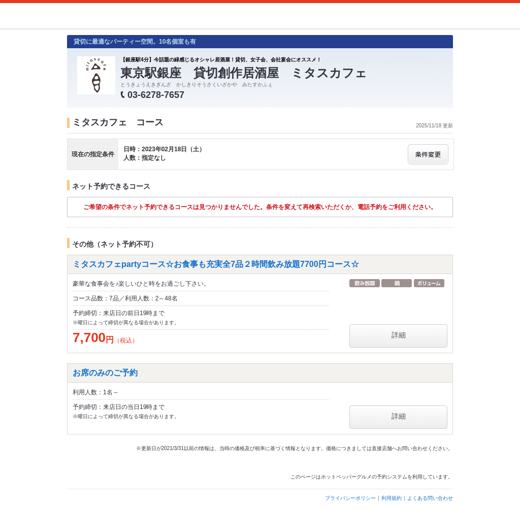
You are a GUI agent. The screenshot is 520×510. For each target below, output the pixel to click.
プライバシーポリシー (350, 498)
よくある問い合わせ (430, 498)
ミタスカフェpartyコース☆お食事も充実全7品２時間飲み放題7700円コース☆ (216, 264)
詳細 (399, 335)
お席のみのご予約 (105, 372)
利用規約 (391, 498)
